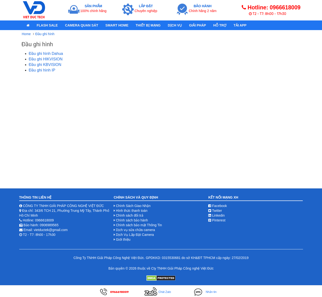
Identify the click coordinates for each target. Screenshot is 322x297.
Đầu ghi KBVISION (45, 65)
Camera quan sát (81, 25)
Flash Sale (47, 25)
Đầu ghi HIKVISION (46, 59)
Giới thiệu (123, 239)
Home (26, 34)
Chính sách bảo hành (132, 220)
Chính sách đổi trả (129, 215)
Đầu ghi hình (45, 34)
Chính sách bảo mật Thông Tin (139, 225)
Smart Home (116, 25)
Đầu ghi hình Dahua (46, 54)
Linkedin (216, 215)
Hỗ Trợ (220, 25)
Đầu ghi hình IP (42, 70)
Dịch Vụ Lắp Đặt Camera (135, 235)
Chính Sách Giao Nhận (133, 206)
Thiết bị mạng (148, 25)
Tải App (240, 25)
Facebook (217, 206)
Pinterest (216, 220)
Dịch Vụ (175, 25)
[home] (28, 25)
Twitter (215, 211)
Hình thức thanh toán (131, 211)
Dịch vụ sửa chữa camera (135, 230)
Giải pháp (197, 25)
